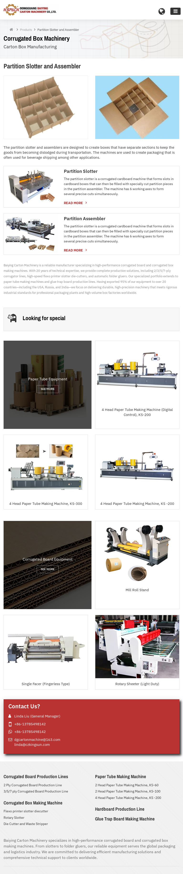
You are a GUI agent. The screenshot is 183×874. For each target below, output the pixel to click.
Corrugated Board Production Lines (36, 776)
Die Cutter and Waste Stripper (26, 824)
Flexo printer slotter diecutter (26, 811)
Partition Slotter (80, 171)
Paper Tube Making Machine (120, 776)
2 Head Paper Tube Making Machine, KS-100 (127, 791)
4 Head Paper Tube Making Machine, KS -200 (128, 798)
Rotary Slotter (14, 817)
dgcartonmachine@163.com (37, 739)
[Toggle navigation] (175, 11)
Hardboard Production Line (119, 809)
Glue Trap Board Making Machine (125, 819)
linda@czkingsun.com (32, 744)
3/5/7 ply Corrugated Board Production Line (36, 791)
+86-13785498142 (30, 723)
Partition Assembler (84, 218)
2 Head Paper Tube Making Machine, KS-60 (126, 785)
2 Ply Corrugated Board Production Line (33, 785)
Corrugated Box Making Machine (33, 803)
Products (26, 30)
